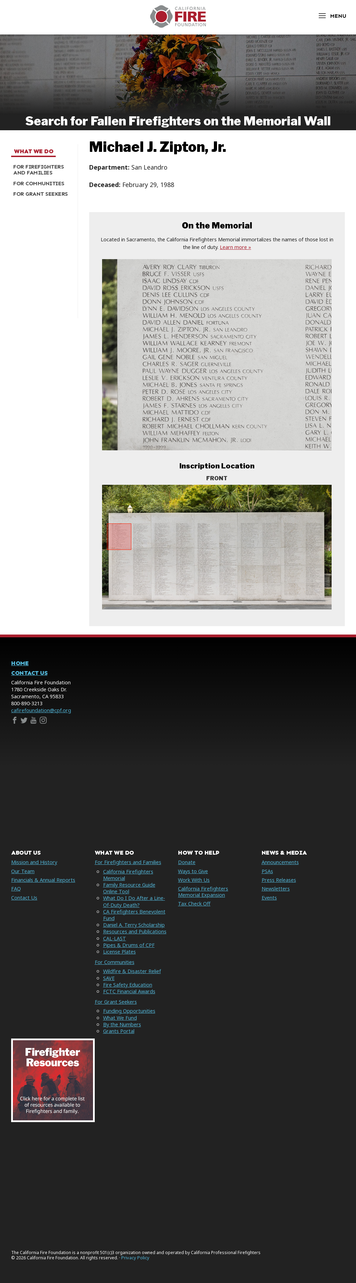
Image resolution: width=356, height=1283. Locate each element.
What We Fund (120, 1017)
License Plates (119, 951)
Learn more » (235, 247)
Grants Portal (118, 1031)
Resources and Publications (135, 931)
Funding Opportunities (129, 1011)
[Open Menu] (332, 16)
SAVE (109, 978)
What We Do (33, 151)
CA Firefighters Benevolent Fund (134, 915)
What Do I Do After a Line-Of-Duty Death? (134, 901)
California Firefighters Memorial (128, 874)
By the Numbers (122, 1024)
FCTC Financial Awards (129, 991)
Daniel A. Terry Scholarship (134, 925)
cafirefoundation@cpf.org (41, 710)
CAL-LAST (114, 938)
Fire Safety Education (127, 984)
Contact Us (29, 673)
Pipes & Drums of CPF (129, 945)
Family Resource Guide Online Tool (129, 888)
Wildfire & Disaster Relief (132, 971)
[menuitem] (41, 169)
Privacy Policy (135, 1257)
